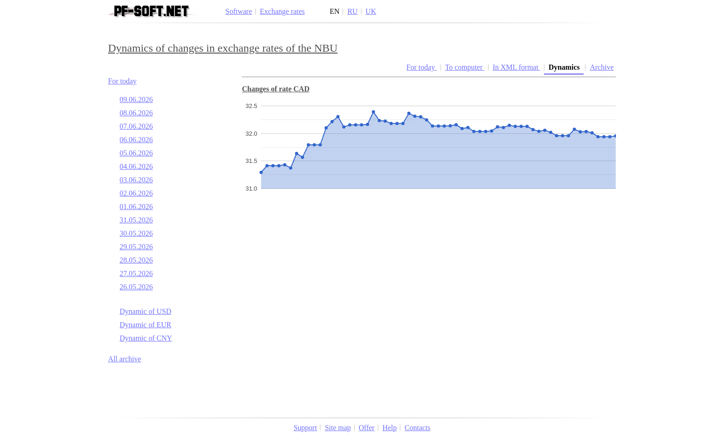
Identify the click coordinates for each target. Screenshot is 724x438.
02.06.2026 (136, 193)
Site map (337, 428)
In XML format (516, 67)
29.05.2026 (136, 247)
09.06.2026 (136, 99)
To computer (464, 67)
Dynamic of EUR (145, 325)
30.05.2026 (136, 233)
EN (334, 11)
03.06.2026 (136, 180)
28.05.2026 (136, 260)
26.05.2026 (136, 287)
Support (305, 428)
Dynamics (565, 67)
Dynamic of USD (145, 311)
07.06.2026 (136, 126)
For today (122, 81)
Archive (602, 67)
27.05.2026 (136, 273)
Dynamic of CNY (146, 338)
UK (371, 11)
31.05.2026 (136, 220)
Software (238, 11)
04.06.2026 (136, 166)
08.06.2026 (136, 113)
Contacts (417, 428)
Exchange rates (282, 11)
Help (389, 428)
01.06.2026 (136, 206)
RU (352, 11)
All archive (124, 359)
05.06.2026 (136, 153)
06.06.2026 (136, 140)
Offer (366, 428)
